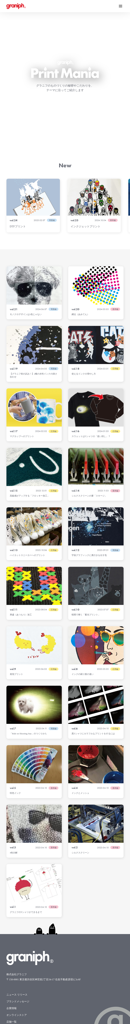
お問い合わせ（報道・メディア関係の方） (30, 949)
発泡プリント (16, 574)
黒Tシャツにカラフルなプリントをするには (93, 634)
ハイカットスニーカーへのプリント (27, 455)
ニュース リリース (16, 895)
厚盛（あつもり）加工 (21, 515)
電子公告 (11, 983)
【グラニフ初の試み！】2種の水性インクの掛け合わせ (33, 275)
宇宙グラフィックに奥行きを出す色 (89, 455)
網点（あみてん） (80, 214)
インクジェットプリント (85, 126)
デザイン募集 (14, 935)
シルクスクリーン (80, 753)
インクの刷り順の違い (83, 574)
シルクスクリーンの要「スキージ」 (89, 396)
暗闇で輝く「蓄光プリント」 (86, 515)
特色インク (15, 693)
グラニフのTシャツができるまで (26, 812)
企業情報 (11, 908)
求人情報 (11, 929)
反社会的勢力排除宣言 (19, 969)
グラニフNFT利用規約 (18, 976)
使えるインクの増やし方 (84, 274)
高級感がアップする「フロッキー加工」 (29, 396)
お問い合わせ (14, 942)
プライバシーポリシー (19, 956)
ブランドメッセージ (17, 902)
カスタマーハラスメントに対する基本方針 (30, 962)
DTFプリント (18, 126)
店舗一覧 (11, 922)
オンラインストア (16, 915)
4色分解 (14, 753)
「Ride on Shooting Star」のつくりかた (28, 634)
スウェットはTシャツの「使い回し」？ (91, 336)
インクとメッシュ (80, 693)
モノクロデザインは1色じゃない (26, 214)
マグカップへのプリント (22, 336)
